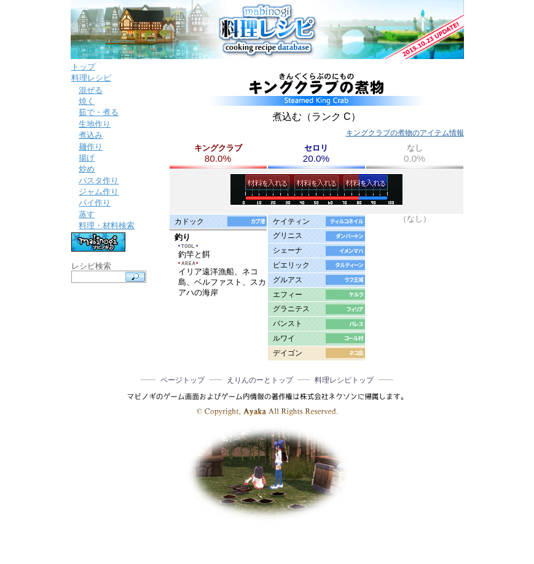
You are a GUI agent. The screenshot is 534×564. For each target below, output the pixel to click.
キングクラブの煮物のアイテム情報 (405, 133)
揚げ (87, 157)
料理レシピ (91, 77)
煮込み (91, 135)
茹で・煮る (99, 112)
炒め (87, 168)
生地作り (95, 124)
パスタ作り (99, 180)
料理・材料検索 (107, 225)
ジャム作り (99, 191)
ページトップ (182, 380)
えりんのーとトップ (260, 380)
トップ (83, 66)
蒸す (87, 214)
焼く (87, 101)
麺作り (91, 146)
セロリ (316, 148)
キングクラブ (218, 148)
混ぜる (91, 90)
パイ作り (95, 202)
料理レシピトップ (344, 380)
